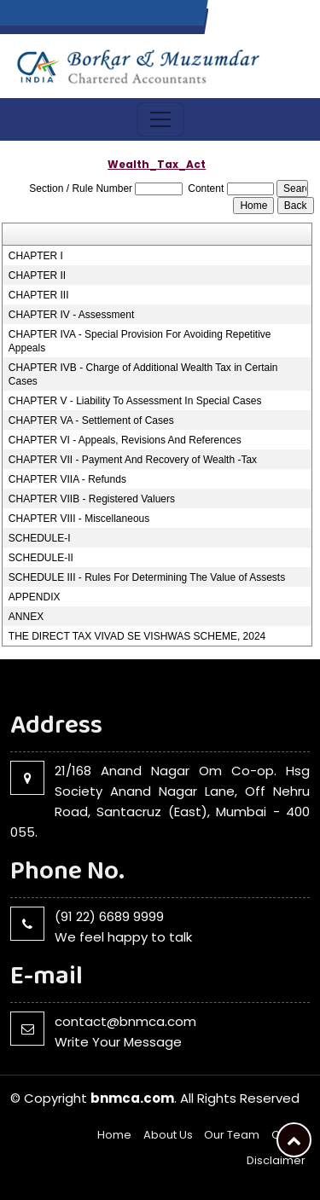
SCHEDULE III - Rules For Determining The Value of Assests (147, 577)
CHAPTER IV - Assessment (71, 315)
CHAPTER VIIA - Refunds (67, 479)
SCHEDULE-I (40, 538)
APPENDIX (35, 597)
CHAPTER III (39, 295)
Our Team (231, 1135)
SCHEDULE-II (41, 558)
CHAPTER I (36, 256)
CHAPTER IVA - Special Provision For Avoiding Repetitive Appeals (140, 341)
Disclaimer (276, 1160)
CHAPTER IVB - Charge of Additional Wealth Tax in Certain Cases (143, 374)
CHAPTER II (37, 275)
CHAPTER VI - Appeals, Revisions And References (125, 440)
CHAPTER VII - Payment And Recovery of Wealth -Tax (133, 460)
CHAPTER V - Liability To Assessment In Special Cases (135, 401)
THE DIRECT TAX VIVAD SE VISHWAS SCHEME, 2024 (137, 636)
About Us (168, 1135)
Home (114, 1135)
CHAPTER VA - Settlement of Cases (91, 420)
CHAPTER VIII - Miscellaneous (79, 519)
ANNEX (26, 617)
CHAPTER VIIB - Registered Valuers (92, 499)
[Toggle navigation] (160, 119)
